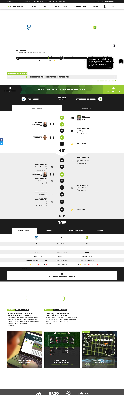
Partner (50, 1)
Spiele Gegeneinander (74, 230)
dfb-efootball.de (30, 1)
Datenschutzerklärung (17, 390)
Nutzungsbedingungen (28, 390)
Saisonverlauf (49, 230)
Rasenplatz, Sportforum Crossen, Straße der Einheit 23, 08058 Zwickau (62, 20)
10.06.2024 (11, 77)
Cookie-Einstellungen (57, 390)
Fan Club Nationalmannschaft (41, 1)
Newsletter (63, 1)
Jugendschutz (38, 390)
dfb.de (15, 1)
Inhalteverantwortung (46, 390)
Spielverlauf (37, 108)
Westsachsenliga (62, 14)
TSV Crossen (28, 35)
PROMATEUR (10, 1)
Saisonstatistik (24, 230)
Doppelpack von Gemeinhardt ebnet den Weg (49, 77)
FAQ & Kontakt (56, 1)
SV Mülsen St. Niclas (95, 35)
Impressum (9, 390)
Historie (100, 230)
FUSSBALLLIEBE (22, 1)
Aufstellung (87, 108)
